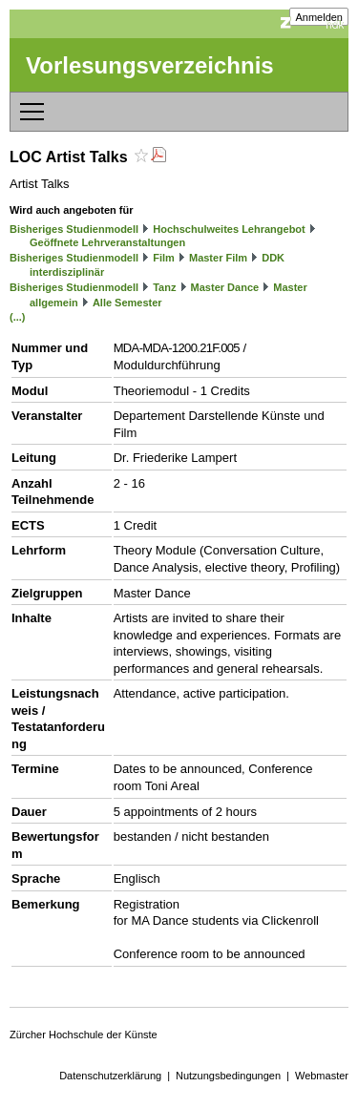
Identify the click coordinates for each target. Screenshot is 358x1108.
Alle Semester (127, 302)
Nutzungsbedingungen (228, 1075)
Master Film (218, 257)
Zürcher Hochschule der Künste (84, 1034)
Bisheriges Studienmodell (74, 229)
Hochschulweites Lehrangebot (229, 229)
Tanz (164, 287)
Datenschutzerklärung (110, 1075)
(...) (18, 317)
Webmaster (321, 1075)
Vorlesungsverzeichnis (150, 65)
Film (164, 257)
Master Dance (225, 287)
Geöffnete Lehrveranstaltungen (107, 242)
